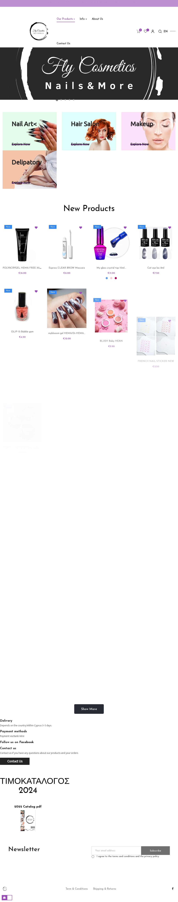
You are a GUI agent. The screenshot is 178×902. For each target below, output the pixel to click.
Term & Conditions (77, 889)
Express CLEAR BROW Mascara (67, 308)
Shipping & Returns (104, 889)
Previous (9, 97)
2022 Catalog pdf (28, 806)
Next (9, 86)
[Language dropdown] (166, 31)
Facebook (26, 742)
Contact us (14, 761)
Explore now (21, 144)
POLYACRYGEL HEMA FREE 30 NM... (24, 282)
